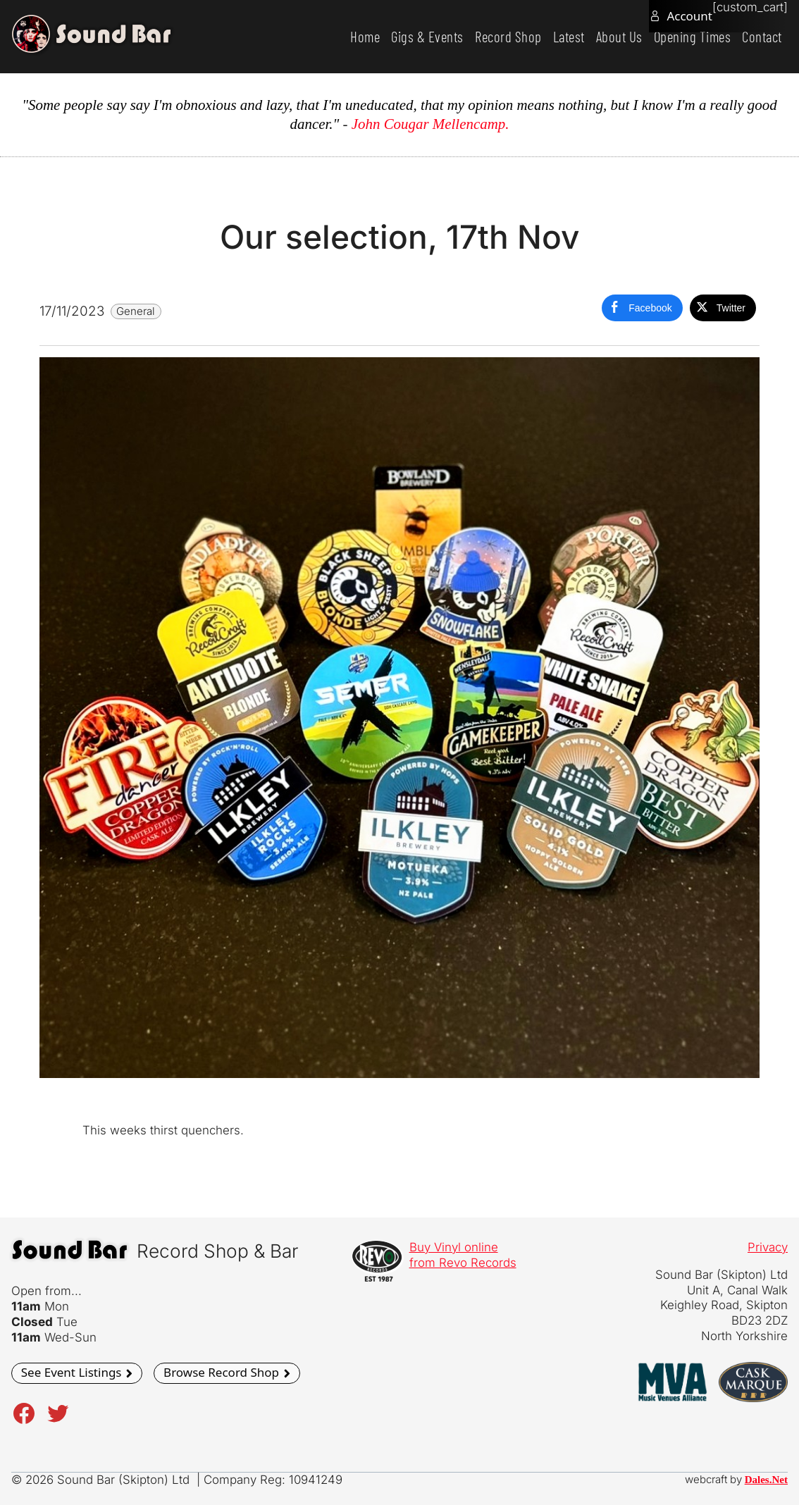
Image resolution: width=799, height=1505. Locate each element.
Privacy (768, 1247)
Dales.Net (766, 1479)
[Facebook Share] (642, 308)
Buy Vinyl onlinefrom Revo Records (462, 1255)
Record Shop (508, 36)
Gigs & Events (427, 36)
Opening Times (692, 36)
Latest (569, 36)
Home (365, 36)
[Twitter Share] (723, 308)
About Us (619, 36)
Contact (762, 36)
